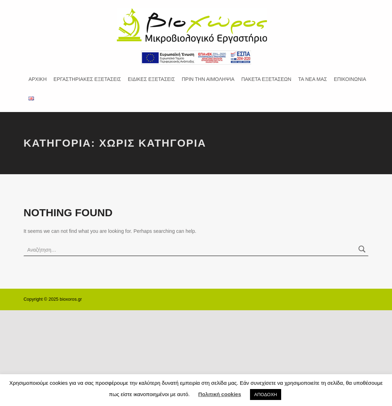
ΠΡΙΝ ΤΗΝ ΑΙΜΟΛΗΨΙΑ (208, 79)
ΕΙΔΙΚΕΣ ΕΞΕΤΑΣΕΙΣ (151, 79)
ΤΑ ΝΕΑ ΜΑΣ (312, 79)
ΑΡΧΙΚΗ (37, 79)
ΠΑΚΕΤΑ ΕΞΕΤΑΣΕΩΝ (266, 79)
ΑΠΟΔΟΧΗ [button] (265, 394)
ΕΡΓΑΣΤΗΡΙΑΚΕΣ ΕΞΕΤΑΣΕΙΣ (87, 79)
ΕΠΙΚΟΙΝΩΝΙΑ (350, 79)
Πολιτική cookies (219, 394)
